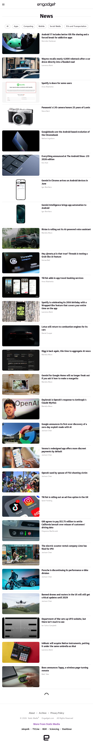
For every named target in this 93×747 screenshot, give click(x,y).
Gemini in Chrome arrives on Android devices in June (65, 182)
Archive (42, 713)
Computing (28, 26)
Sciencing (54, 729)
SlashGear (67, 729)
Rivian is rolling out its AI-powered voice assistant (66, 229)
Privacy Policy (57, 713)
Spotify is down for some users (57, 83)
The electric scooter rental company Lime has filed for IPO (64, 547)
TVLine (35, 729)
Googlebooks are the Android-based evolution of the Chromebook (66, 133)
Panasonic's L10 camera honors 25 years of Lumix (66, 108)
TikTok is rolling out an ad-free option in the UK (65, 497)
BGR (44, 729)
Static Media (33, 718)
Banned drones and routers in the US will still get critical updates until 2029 (66, 596)
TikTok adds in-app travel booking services (62, 278)
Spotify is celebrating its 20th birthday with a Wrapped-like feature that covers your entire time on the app (64, 305)
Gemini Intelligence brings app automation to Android (64, 206)
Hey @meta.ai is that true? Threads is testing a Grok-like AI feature (65, 255)
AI (7, 26)
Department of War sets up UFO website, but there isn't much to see (64, 620)
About (32, 713)
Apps (16, 26)
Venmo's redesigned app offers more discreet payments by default (64, 450)
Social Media (55, 26)
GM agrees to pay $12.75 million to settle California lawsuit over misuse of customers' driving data (63, 525)
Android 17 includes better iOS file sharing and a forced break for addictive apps (65, 36)
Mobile (41, 26)
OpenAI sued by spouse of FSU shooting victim (64, 473)
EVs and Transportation (76, 26)
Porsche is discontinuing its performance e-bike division (65, 571)
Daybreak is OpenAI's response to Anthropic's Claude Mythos (64, 401)
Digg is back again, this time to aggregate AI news (66, 351)
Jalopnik (25, 729)
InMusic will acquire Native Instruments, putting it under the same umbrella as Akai (65, 644)
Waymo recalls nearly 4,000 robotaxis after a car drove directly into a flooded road (66, 60)
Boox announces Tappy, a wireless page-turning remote (65, 669)
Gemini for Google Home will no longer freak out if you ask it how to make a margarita (66, 377)
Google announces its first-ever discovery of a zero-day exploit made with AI (64, 425)
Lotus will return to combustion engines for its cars (65, 328)
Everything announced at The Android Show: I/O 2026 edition (65, 157)
